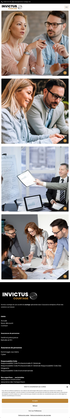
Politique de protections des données (40, 415)
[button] (67, 387)
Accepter (35, 401)
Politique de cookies (23, 415)
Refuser (35, 406)
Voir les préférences (35, 411)
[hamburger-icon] (66, 7)
